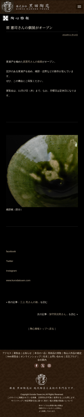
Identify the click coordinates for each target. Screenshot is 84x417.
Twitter (9, 261)
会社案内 (42, 360)
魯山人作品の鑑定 (73, 353)
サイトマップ (17, 401)
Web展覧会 (12, 356)
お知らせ (27, 353)
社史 (45, 356)
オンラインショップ (31, 356)
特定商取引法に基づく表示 (36, 401)
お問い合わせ (56, 356)
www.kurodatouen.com (18, 280)
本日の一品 (40, 353)
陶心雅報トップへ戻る (42, 328)
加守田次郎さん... (58, 314)
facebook (11, 251)
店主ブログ (71, 356)
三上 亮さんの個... (30, 302)
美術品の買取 (54, 353)
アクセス (6, 353)
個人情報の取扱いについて (61, 401)
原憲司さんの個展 (32, 61)
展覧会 (17, 353)
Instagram (11, 270)
